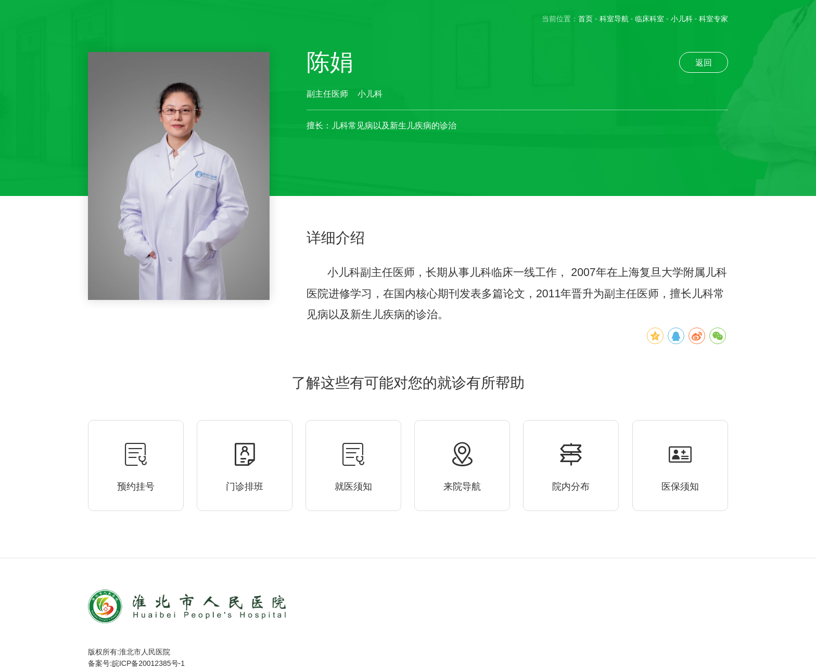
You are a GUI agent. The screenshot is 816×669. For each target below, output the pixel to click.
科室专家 (713, 19)
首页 (585, 19)
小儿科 (682, 19)
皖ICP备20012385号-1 (148, 663)
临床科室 (649, 19)
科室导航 (614, 19)
